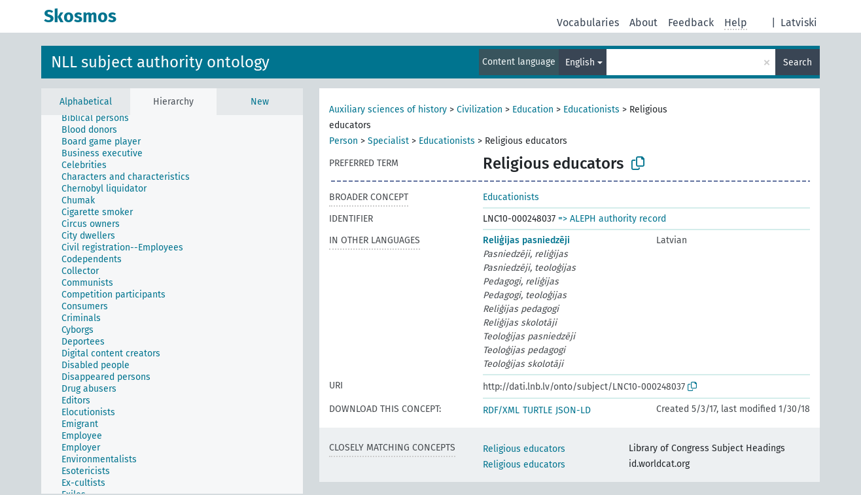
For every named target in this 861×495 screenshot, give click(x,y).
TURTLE (537, 410)
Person (343, 140)
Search (797, 62)
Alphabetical (86, 101)
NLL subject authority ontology (160, 62)
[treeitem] (101, 118)
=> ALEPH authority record (612, 218)
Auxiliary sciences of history (388, 109)
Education (533, 109)
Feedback (691, 22)
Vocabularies (588, 22)
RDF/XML (501, 410)
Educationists (591, 109)
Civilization (479, 109)
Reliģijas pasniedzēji (526, 240)
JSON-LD (573, 410)
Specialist (388, 140)
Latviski (799, 22)
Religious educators (524, 448)
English (580, 62)
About (643, 22)
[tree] (172, 304)
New (260, 101)
